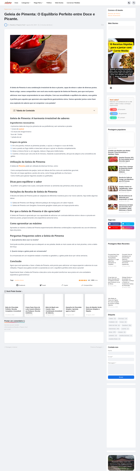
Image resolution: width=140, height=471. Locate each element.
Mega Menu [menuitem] (38, 3)
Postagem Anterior (11, 347)
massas (121, 332)
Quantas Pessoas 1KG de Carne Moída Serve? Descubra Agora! (126, 159)
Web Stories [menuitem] (59, 3)
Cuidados (113, 322)
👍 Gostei (114, 113)
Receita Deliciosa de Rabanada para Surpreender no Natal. (126, 197)
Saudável (126, 325)
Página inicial (7, 9)
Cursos (123, 322)
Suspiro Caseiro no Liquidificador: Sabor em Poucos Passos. (126, 188)
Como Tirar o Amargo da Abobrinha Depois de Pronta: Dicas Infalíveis (126, 169)
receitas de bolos (125, 335)
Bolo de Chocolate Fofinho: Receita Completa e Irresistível (13, 309)
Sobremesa (114, 328)
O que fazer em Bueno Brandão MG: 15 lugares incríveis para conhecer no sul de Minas (114, 281)
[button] (129, 3)
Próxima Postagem (96, 347)
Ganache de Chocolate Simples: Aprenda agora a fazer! (74, 309)
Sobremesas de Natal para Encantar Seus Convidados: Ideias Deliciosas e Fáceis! (126, 207)
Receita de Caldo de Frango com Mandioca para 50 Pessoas (126, 179)
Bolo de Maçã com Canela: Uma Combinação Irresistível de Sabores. (54, 310)
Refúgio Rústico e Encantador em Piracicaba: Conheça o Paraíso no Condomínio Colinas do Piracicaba (128, 281)
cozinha (125, 328)
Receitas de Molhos (114, 13)
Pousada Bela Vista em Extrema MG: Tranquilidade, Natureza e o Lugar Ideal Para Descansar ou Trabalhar (113, 259)
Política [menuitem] (49, 3)
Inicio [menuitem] (16, 3)
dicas (112, 332)
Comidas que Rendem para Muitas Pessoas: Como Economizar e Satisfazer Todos (119, 152)
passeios (113, 335)
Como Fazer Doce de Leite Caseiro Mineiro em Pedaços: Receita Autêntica (33, 310)
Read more (121, 469)
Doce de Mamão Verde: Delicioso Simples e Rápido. (94, 309)
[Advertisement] (121, 417)
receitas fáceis (114, 339)
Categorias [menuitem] (25, 3)
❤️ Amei (113, 109)
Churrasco (122, 318)
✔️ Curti (113, 117)
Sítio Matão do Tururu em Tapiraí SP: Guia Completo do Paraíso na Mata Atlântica (113, 302)
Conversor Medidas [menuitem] (73, 3)
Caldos (112, 318)
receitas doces (17, 9)
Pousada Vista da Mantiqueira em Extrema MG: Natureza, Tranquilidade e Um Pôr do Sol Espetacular (127, 259)
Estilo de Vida (114, 325)
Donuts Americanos (114, 15)
